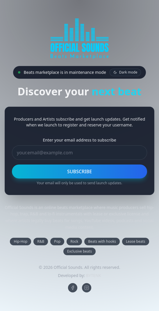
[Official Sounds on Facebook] (72, 287)
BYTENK (93, 275)
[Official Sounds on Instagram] (86, 287)
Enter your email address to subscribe (79, 140)
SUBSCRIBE (79, 171)
